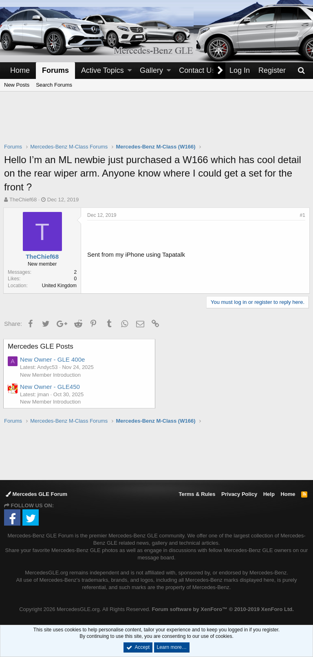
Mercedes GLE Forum (36, 494)
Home (20, 70)
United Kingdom (60, 285)
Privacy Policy (239, 494)
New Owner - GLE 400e (53, 359)
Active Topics (102, 70)
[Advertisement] (156, 122)
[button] (130, 70)
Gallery (151, 70)
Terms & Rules (197, 494)
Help (269, 494)
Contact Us (197, 70)
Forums (55, 70)
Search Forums (54, 85)
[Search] (301, 70)
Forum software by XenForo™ (222, 609)
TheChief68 (23, 199)
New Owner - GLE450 (51, 386)
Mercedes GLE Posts (41, 346)
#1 (301, 215)
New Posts (16, 85)
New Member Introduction (51, 375)
